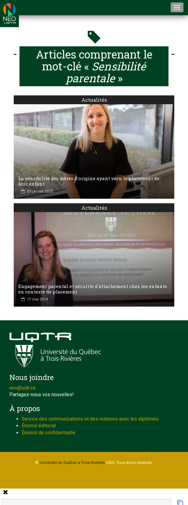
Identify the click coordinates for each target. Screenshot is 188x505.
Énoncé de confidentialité (48, 433)
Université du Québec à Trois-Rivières (72, 462)
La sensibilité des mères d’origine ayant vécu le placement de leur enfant (88, 181)
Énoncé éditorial (39, 426)
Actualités (94, 100)
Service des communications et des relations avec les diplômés (90, 419)
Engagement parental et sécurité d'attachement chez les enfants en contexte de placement (92, 289)
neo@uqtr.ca (22, 388)
